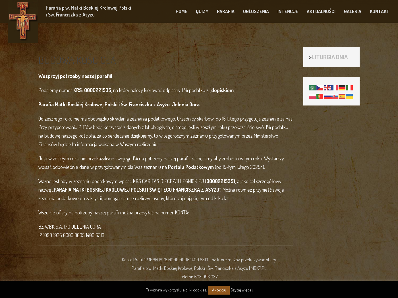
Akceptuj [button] (219, 289)
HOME (181, 11)
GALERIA (352, 11)
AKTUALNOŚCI (321, 11)
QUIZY (202, 11)
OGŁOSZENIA (256, 11)
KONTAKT (379, 11)
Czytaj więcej (241, 290)
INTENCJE (287, 11)
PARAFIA (226, 11)
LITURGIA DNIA (330, 57)
